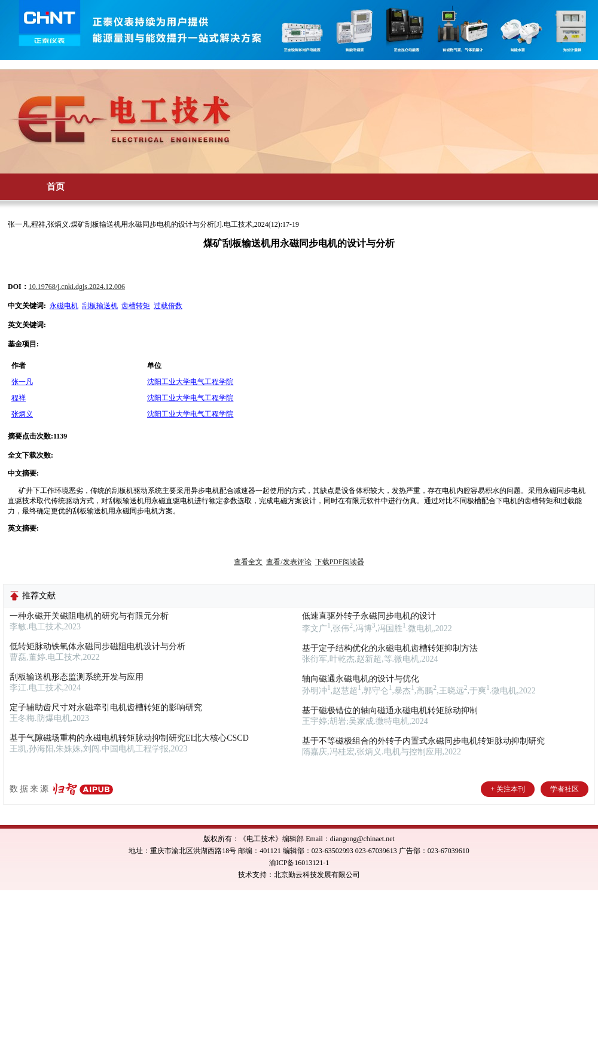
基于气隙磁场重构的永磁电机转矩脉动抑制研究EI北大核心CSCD (129, 737)
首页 (56, 186)
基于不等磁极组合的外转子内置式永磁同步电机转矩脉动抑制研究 (423, 740)
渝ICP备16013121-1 (299, 863)
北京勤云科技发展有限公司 (317, 874)
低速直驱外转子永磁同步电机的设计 (369, 615)
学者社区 (564, 789)
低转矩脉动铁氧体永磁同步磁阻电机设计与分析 (97, 646)
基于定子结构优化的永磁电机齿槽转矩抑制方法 (390, 648)
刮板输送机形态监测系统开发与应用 (77, 676)
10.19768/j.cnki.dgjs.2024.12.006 (77, 286)
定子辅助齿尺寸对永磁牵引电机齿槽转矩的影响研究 (106, 707)
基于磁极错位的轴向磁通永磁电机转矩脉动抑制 (390, 710)
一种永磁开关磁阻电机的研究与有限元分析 (89, 615)
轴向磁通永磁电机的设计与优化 (360, 678)
